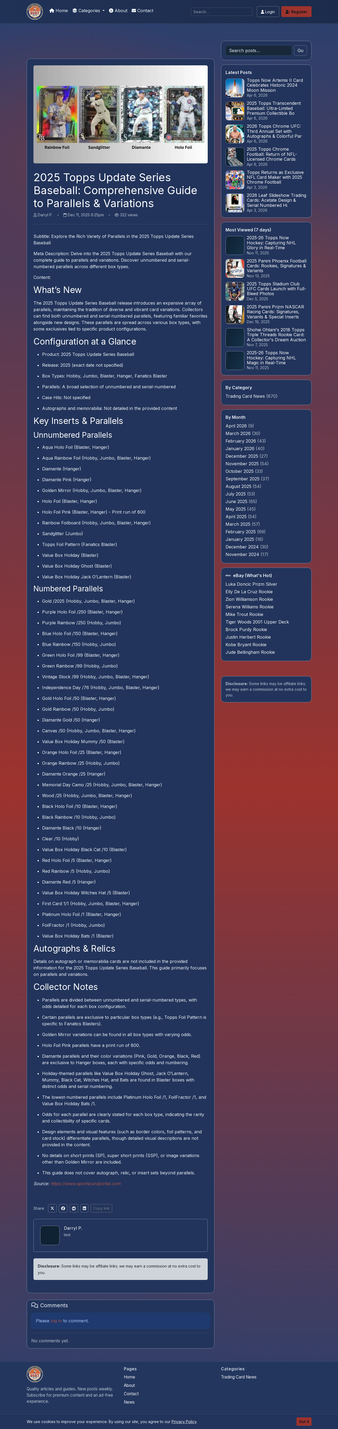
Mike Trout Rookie (244, 614)
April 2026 (237, 426)
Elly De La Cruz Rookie (249, 591)
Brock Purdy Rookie (246, 629)
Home (58, 10)
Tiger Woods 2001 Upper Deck (257, 622)
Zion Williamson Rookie (249, 599)
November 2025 (243, 463)
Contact (142, 10)
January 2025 (240, 539)
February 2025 (241, 531)
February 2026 (241, 441)
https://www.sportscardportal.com (85, 1183)
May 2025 (236, 509)
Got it (304, 1421)
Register (296, 11)
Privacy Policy (184, 1421)
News (129, 1402)
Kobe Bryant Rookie (246, 644)
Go (300, 50)
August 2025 (239, 486)
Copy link (101, 1208)
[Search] (221, 12)
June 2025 (237, 501)
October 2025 (240, 471)
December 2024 (243, 547)
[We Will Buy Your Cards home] (35, 1374)
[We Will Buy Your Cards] (35, 11)
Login (268, 11)
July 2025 (236, 494)
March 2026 (239, 433)
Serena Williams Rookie (250, 606)
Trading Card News (245, 396)
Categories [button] (86, 10)
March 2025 (239, 524)
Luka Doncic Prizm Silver (251, 584)
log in (56, 1320)
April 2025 (237, 516)
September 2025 (243, 478)
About (118, 10)
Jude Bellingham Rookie (250, 652)
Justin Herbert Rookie (248, 637)
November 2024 (243, 554)
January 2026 (241, 448)
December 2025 (243, 456)
